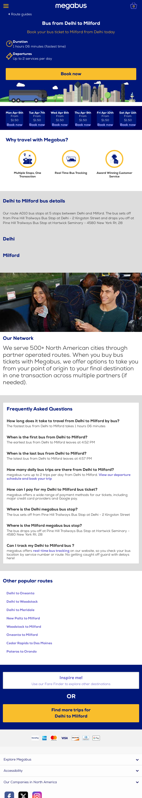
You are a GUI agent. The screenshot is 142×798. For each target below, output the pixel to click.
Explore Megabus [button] (17, 759)
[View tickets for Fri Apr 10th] (105, 118)
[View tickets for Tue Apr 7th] (37, 118)
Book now (71, 73)
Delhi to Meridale (20, 610)
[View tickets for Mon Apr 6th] (14, 118)
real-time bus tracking (51, 551)
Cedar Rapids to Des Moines (29, 643)
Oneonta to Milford (22, 635)
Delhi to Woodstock (22, 602)
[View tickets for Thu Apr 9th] (83, 118)
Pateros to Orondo (21, 651)
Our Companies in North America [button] (30, 782)
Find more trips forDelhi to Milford (71, 713)
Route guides (21, 14)
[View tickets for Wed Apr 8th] (60, 118)
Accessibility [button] (13, 771)
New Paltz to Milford (23, 618)
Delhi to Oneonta (20, 593)
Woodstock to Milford (23, 627)
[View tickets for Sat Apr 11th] (127, 118)
